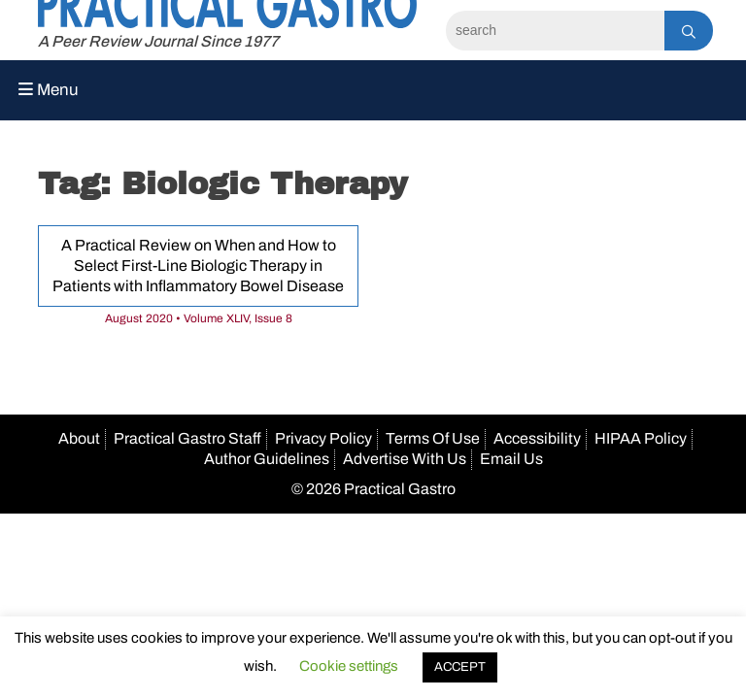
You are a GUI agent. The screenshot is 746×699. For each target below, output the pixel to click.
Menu (48, 90)
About (79, 438)
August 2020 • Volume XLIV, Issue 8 (198, 318)
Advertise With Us (404, 458)
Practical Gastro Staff (187, 438)
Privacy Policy (323, 438)
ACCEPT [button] (460, 667)
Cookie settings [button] (348, 666)
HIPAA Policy (640, 438)
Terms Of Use (433, 438)
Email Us (511, 458)
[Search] (555, 30)
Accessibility (537, 438)
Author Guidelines (266, 458)
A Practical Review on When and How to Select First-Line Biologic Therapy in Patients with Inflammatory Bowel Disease (198, 265)
